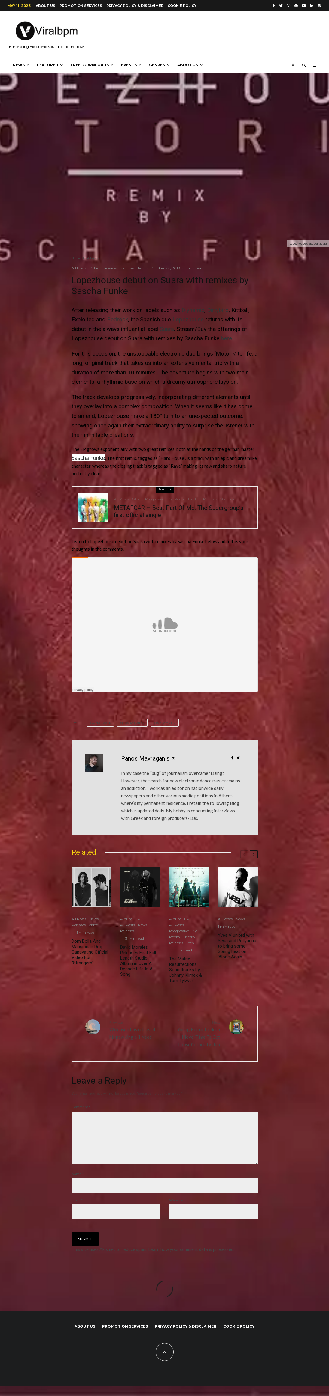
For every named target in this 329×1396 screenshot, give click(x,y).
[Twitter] (281, 6)
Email (77, 1209)
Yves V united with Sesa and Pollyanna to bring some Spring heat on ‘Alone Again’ (237, 946)
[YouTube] (304, 6)
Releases (110, 268)
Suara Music (166, 722)
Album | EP (130, 919)
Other (94, 268)
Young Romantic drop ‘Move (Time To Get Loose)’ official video (194, 1033)
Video (93, 925)
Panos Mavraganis (145, 758)
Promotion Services (80, 6)
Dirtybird (218, 310)
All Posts (79, 268)
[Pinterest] (296, 6)
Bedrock (117, 319)
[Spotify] (319, 6)
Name (78, 1183)
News (19, 65)
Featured (47, 65)
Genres (157, 65)
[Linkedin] (311, 6)
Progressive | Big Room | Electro (172, 499)
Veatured (228, 499)
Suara (167, 329)
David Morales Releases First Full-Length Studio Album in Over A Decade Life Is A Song (139, 961)
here (226, 338)
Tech (141, 268)
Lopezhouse (188, 319)
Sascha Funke (88, 457)
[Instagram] (288, 6)
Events (129, 65)
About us (45, 6)
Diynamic (192, 310)
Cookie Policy (182, 6)
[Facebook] (273, 6)
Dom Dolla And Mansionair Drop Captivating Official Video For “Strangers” (90, 952)
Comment (81, 1107)
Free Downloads (90, 65)
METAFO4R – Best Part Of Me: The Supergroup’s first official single (178, 511)
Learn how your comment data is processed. (191, 1258)
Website (176, 1209)
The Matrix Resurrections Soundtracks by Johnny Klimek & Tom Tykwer (185, 969)
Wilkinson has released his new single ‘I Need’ (134, 1029)
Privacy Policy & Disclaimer (134, 6)
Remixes (127, 268)
